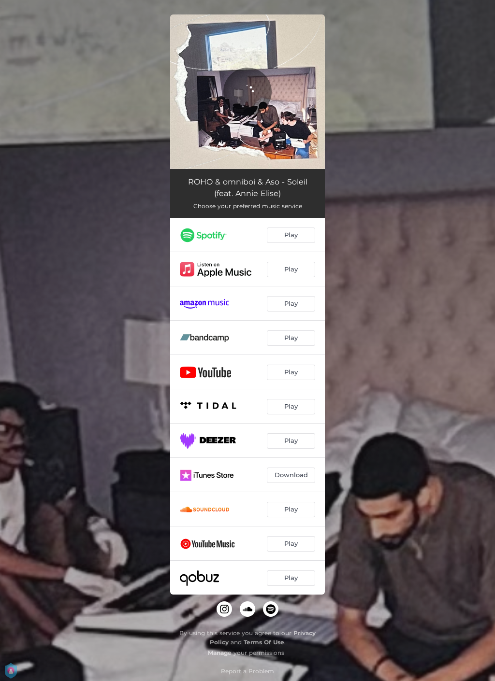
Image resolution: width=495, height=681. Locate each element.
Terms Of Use (264, 642)
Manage (220, 652)
